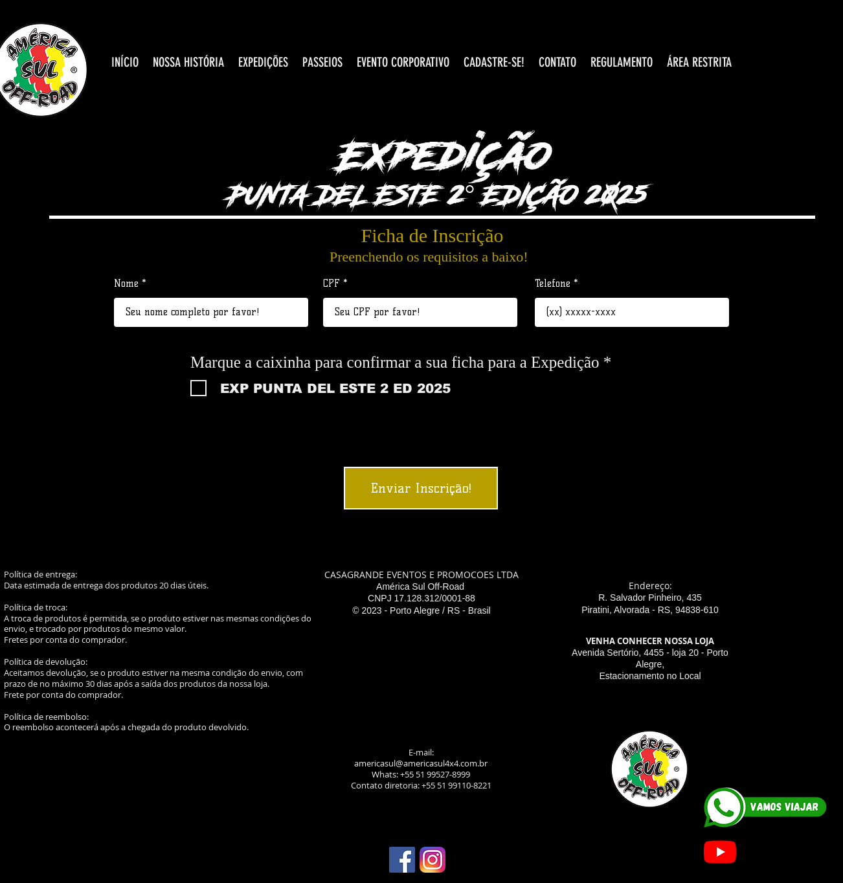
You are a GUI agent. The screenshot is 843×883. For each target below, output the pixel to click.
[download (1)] (402, 860)
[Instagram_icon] (432, 860)
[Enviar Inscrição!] (421, 488)
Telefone (552, 284)
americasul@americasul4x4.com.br (421, 763)
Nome (126, 284)
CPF (331, 284)
